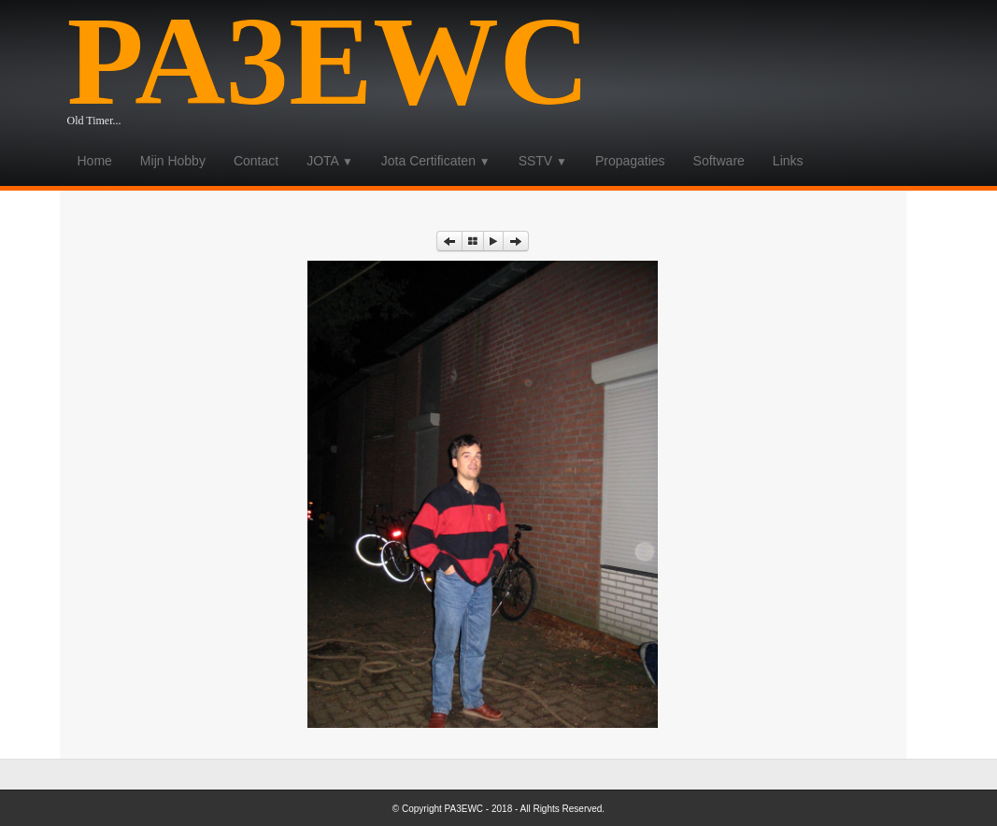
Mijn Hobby (173, 160)
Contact (256, 160)
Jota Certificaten (436, 160)
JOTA (329, 160)
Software (719, 160)
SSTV (543, 160)
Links (788, 160)
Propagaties (630, 160)
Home (95, 160)
